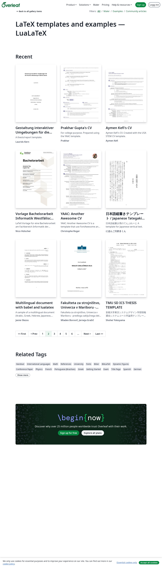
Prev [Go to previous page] (34, 333)
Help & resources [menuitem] (121, 4)
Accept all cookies (149, 562)
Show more (22, 375)
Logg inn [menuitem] (154, 4)
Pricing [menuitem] (105, 4)
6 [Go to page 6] (72, 333)
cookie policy (9, 564)
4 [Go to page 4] (60, 333)
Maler (107, 11)
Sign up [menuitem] (141, 4)
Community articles (136, 11)
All (99, 11)
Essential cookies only (127, 562)
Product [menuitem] (70, 4)
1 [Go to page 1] (42, 333)
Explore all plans (93, 432)
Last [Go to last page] (99, 333)
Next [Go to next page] (87, 333)
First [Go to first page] (22, 333)
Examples (118, 11)
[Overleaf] (11, 5)
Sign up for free (68, 432)
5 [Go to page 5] (66, 333)
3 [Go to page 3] (54, 333)
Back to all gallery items (29, 11)
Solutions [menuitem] (84, 4)
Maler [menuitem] (96, 4)
